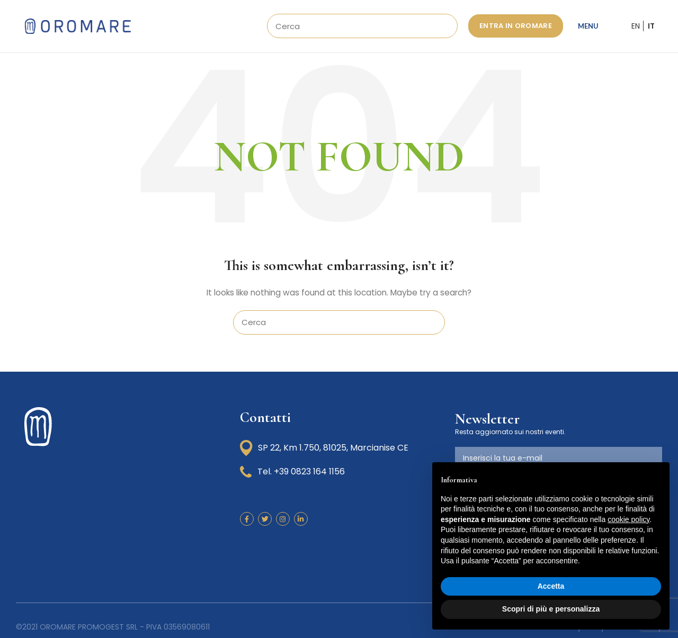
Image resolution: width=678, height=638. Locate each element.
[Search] (362, 27)
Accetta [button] (551, 586)
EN (635, 27)
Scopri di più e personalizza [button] (551, 609)
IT (651, 27)
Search (443, 27)
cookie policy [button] (628, 519)
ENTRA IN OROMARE (515, 27)
